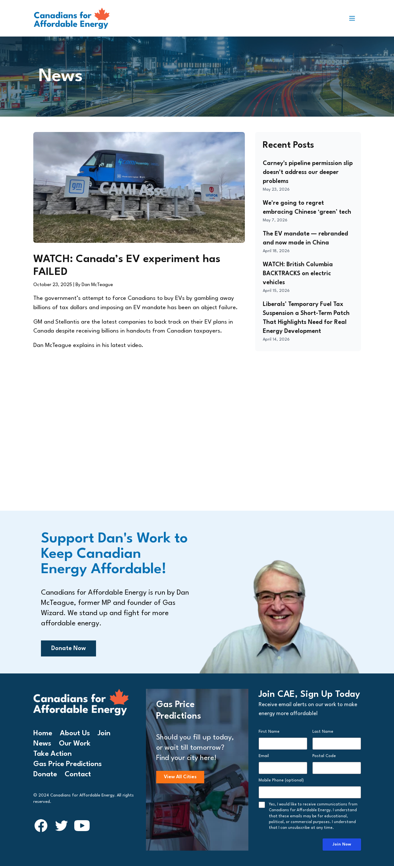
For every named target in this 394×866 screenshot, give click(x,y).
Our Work (75, 743)
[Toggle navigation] (354, 18)
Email (264, 756)
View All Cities (180, 777)
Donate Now (68, 648)
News (42, 743)
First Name (269, 732)
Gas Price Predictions (67, 764)
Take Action (52, 753)
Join (104, 733)
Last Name (322, 732)
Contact (78, 774)
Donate (45, 774)
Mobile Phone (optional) (281, 780)
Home (42, 733)
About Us (75, 733)
